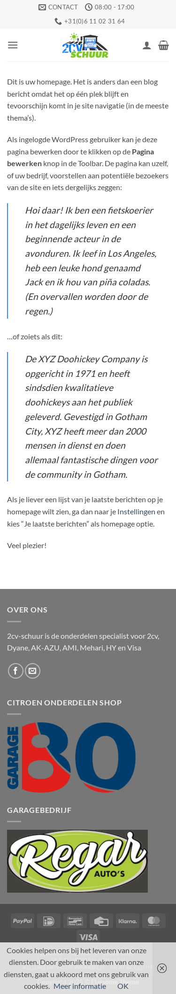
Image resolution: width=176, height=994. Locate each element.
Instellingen (136, 511)
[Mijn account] (147, 45)
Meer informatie (80, 985)
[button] (12, 44)
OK (123, 985)
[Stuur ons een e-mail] (32, 671)
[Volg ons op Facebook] (15, 671)
